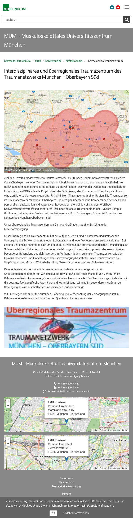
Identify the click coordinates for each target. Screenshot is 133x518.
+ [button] (8, 401)
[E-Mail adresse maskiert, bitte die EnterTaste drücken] (66, 391)
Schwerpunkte (53, 61)
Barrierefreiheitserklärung (66, 486)
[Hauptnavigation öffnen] (126, 7)
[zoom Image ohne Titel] (66, 131)
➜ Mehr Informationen (75, 513)
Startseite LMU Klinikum (17, 61)
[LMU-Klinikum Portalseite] (15, 7)
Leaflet (95, 430)
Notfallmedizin (74, 61)
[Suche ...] (63, 19)
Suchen (127, 19)
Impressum (66, 478)
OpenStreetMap (109, 430)
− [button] (8, 405)
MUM (38, 61)
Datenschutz (66, 482)
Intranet (66, 494)
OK (53, 513)
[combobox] (66, 19)
